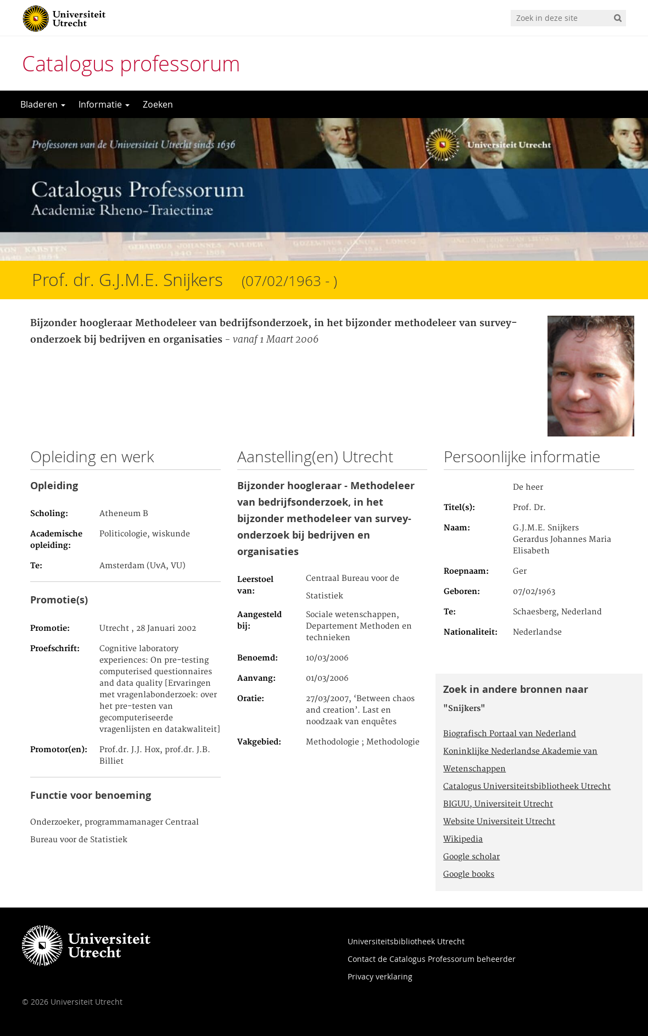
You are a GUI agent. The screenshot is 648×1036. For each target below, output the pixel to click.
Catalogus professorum (131, 63)
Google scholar (471, 857)
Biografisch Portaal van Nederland (509, 734)
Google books (468, 875)
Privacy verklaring (380, 976)
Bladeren (42, 104)
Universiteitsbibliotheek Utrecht (406, 941)
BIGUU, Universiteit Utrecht (498, 804)
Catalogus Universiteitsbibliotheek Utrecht (527, 787)
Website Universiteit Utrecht (499, 822)
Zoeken (158, 104)
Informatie (104, 104)
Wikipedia (463, 839)
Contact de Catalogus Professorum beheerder (432, 959)
